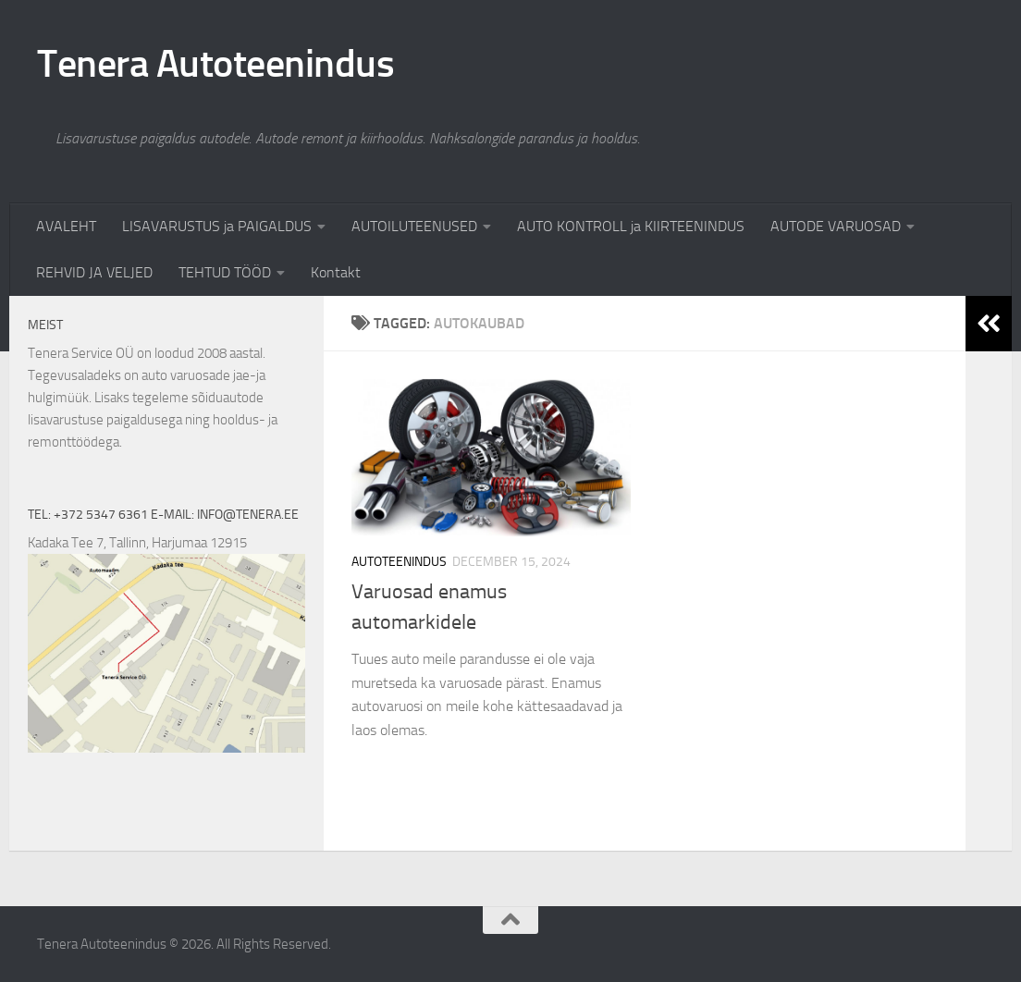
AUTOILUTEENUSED (414, 226)
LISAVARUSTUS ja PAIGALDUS (217, 226)
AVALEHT (66, 226)
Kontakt (336, 272)
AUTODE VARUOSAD (835, 226)
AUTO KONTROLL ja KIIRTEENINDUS (630, 226)
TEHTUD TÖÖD (224, 272)
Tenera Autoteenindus (215, 64)
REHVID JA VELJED (94, 272)
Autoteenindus (399, 562)
